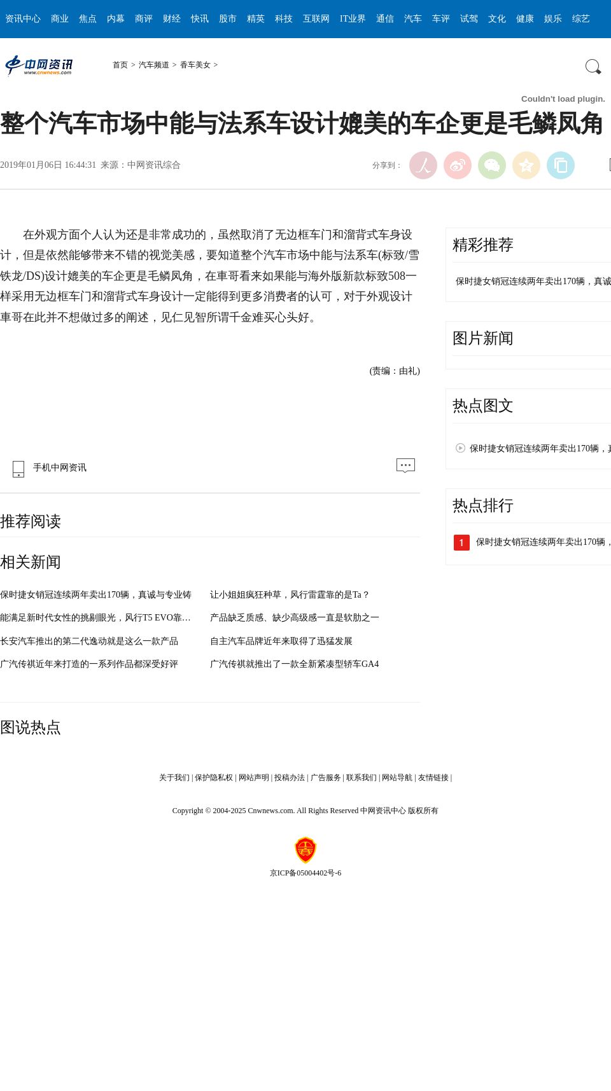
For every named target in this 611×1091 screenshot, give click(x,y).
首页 (120, 64)
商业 (60, 19)
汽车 (413, 19)
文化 (497, 19)
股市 (228, 19)
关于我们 (174, 777)
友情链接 (433, 777)
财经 (172, 19)
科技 (284, 19)
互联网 (316, 19)
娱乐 (553, 19)
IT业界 (353, 19)
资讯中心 (23, 19)
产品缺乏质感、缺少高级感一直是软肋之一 (294, 617)
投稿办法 (289, 777)
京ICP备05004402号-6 (306, 872)
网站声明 (254, 777)
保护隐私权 (214, 777)
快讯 (200, 19)
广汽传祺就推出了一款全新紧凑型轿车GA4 (294, 664)
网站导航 (397, 777)
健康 (525, 19)
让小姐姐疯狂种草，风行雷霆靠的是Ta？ (290, 595)
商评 (144, 19)
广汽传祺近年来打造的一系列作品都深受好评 (89, 664)
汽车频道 (154, 64)
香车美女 (195, 64)
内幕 (116, 19)
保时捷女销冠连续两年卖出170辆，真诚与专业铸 (96, 595)
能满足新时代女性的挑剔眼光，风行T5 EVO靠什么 (100, 617)
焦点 (88, 19)
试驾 (469, 19)
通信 (385, 19)
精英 (256, 19)
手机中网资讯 (46, 467)
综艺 (581, 19)
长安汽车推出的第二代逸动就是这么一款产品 (89, 641)
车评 (441, 19)
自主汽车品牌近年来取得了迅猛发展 (281, 641)
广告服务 (326, 777)
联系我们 (361, 777)
